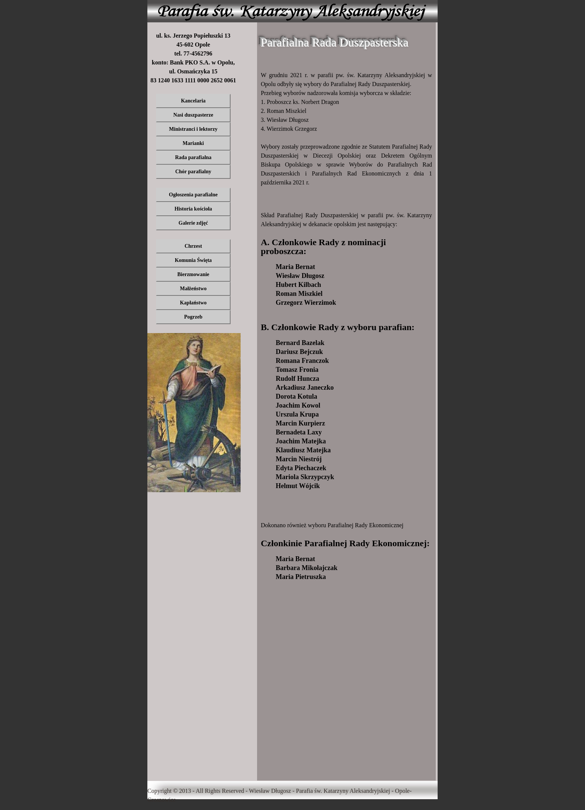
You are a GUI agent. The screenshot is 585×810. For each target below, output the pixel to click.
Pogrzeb (193, 317)
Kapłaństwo (193, 303)
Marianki (193, 143)
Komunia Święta (193, 260)
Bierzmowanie (193, 274)
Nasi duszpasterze (193, 115)
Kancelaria (193, 101)
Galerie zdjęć (193, 223)
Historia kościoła (193, 209)
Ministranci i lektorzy (193, 129)
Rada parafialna (193, 157)
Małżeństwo (193, 288)
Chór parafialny (193, 171)
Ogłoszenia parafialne (193, 194)
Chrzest (193, 246)
